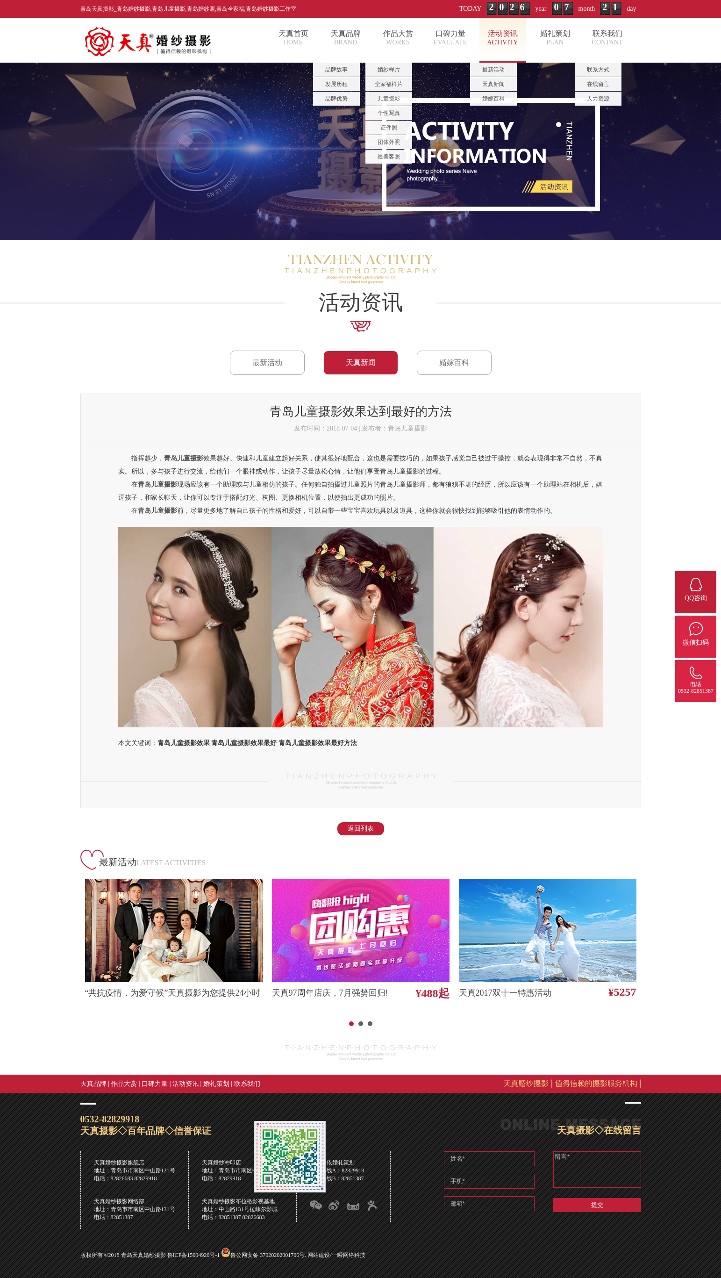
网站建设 (318, 1255)
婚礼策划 (216, 1083)
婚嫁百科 (454, 362)
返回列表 (361, 828)
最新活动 (267, 362)
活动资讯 (185, 1083)
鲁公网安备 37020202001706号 (267, 1255)
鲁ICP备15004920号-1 (193, 1255)
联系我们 (247, 1083)
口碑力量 (155, 1083)
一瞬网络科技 (348, 1255)
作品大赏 (124, 1083)
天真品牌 (93, 1083)
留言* (597, 1169)
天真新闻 (361, 362)
